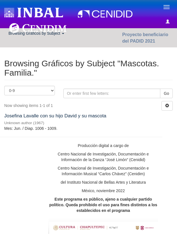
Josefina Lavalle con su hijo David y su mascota (55, 115)
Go (166, 93)
